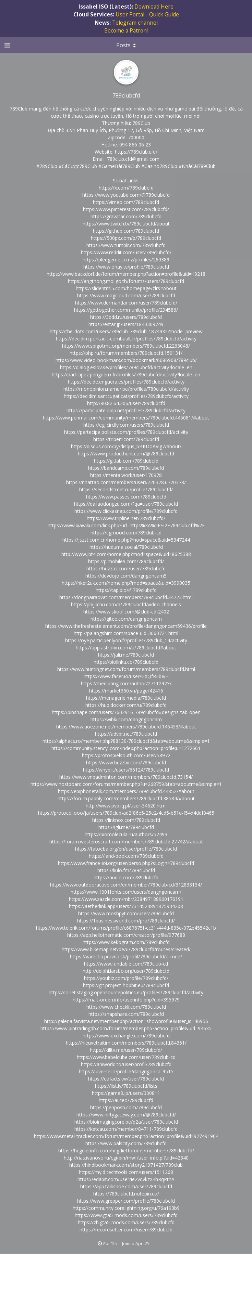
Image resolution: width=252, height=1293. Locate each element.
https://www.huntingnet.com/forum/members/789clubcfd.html (126, 669)
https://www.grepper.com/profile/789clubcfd (126, 1201)
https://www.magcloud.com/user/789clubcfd (126, 295)
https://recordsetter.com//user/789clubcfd (126, 1229)
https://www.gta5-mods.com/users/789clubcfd (126, 1215)
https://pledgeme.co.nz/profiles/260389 (126, 259)
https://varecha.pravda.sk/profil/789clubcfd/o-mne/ (126, 956)
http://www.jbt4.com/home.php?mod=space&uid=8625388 (126, 554)
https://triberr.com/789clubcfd (126, 439)
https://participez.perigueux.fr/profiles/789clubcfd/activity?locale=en (126, 374)
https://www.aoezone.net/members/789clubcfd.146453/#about (126, 726)
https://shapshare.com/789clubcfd (126, 1014)
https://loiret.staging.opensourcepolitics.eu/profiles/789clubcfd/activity (126, 992)
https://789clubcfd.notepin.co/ (126, 1193)
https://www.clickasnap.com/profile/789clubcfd (126, 511)
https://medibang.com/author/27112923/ (126, 683)
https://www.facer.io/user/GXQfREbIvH (126, 676)
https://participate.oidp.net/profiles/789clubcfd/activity (126, 410)
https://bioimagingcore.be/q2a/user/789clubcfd (126, 1122)
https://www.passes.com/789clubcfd (126, 496)
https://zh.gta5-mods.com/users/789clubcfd (126, 1222)
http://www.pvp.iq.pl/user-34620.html (126, 805)
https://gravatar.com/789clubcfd (126, 216)
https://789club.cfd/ (136, 151)
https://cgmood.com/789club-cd (126, 532)
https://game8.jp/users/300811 (126, 1093)
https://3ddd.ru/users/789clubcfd (126, 317)
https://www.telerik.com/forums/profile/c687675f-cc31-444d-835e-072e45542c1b (126, 928)
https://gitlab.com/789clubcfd (126, 460)
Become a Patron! (126, 30)
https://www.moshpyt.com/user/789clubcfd (126, 913)
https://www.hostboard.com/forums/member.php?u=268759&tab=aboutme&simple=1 (126, 784)
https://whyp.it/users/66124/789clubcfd (126, 769)
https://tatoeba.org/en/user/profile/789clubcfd (126, 848)
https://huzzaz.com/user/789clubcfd (126, 568)
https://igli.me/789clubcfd (126, 827)
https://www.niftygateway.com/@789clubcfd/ (126, 1114)
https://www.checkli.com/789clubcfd (126, 1007)
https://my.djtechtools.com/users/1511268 (126, 1172)
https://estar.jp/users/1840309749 (126, 324)
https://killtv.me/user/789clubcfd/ (126, 1050)
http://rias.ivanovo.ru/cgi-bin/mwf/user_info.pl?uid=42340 (126, 1157)
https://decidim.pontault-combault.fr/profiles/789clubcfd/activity (126, 338)
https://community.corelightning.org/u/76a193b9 (126, 1208)
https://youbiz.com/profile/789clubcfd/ (126, 978)
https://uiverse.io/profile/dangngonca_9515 (126, 1071)
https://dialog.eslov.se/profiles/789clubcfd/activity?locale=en (126, 367)
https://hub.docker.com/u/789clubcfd (126, 705)
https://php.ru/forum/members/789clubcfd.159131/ (126, 353)
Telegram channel (135, 22)
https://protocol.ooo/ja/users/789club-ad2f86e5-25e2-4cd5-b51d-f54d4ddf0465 (126, 813)
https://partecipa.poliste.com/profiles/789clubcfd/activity (126, 432)
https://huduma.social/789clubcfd (126, 547)
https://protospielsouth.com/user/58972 (126, 755)
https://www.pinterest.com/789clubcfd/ (126, 209)
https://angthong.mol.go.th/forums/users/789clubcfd (126, 281)
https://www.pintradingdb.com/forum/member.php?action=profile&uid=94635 (126, 1028)
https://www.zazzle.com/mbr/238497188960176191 (126, 899)
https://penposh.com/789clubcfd (126, 1107)
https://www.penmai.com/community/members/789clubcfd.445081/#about (126, 417)
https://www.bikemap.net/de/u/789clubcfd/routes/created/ (126, 949)
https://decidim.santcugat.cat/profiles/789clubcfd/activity (126, 396)
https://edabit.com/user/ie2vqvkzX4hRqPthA (126, 1179)
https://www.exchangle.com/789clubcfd (126, 1035)
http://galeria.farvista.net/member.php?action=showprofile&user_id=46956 (126, 1021)
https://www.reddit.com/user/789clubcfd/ (126, 252)
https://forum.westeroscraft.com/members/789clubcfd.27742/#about (126, 841)
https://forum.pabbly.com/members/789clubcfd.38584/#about (126, 798)
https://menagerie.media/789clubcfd (126, 698)
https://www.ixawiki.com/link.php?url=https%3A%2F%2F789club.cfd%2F (126, 525)
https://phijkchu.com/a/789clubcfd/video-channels (126, 604)
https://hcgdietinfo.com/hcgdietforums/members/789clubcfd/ (126, 1150)
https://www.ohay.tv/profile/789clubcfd (126, 266)
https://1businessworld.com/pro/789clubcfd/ (126, 920)
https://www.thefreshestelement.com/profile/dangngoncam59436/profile (126, 626)
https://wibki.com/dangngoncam (126, 719)
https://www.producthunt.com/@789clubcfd (126, 453)
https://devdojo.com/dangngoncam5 (126, 575)
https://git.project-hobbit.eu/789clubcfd (126, 985)
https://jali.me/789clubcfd (126, 654)
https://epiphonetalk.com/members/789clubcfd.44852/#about (126, 791)
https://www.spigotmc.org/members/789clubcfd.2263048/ (126, 345)
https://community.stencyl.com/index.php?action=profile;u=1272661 (126, 748)
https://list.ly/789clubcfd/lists (126, 1086)
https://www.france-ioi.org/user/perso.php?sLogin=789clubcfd (126, 863)
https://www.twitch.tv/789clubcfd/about (126, 223)
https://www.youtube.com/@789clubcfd (126, 195)
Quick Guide (164, 14)
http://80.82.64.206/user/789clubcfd (126, 403)
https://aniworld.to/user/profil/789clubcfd (126, 1064)
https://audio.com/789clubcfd (126, 877)
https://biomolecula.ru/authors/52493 (126, 834)
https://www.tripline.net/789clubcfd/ (126, 518)
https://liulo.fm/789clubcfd (126, 870)
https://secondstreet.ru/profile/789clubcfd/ (126, 489)
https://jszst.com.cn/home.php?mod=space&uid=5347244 (126, 539)
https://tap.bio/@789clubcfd (126, 590)
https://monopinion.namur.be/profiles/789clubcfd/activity (126, 389)
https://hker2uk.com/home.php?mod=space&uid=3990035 (126, 583)
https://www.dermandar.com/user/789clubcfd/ (126, 302)
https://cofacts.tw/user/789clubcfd (126, 1078)
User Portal (130, 14)
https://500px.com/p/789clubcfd (126, 238)
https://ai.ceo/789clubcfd (126, 1100)
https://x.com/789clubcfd (126, 187)
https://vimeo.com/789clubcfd (126, 202)
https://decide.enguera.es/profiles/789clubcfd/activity (126, 381)
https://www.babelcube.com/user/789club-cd (126, 1057)
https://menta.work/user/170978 (126, 475)
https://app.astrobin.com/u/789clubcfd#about (126, 647)
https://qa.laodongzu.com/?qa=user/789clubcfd (126, 504)
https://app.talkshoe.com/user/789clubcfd (126, 1186)
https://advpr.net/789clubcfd (126, 733)
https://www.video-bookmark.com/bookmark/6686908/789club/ (126, 360)
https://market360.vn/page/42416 (126, 690)
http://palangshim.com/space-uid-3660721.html (126, 633)
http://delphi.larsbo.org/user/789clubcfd (126, 971)
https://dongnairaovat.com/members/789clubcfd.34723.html (126, 597)
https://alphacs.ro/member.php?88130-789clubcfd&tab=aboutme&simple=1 (126, 741)
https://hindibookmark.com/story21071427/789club (126, 1165)
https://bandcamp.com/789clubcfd (126, 468)
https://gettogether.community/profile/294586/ (126, 310)
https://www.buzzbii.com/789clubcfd (126, 762)
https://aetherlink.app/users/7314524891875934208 (126, 906)
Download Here (153, 6)
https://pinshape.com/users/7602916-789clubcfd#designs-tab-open (126, 712)
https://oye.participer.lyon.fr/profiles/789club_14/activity (126, 640)
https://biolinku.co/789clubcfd (126, 662)
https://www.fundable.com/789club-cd (126, 963)
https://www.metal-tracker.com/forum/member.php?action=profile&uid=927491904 (126, 1136)
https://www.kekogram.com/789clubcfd (126, 942)
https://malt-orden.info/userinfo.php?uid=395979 (126, 999)
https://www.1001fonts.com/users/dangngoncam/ (126, 892)
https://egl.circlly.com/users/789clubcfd (126, 425)
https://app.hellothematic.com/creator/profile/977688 (126, 935)
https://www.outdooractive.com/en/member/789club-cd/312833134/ (126, 884)
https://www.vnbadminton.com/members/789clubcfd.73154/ (126, 777)
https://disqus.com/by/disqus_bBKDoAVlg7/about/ (126, 446)
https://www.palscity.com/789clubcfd (126, 1143)
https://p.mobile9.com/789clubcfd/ (126, 561)
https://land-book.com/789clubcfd (126, 856)
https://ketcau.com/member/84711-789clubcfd (126, 1129)
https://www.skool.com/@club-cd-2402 (126, 611)
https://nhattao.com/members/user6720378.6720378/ (126, 482)
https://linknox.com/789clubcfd (126, 820)
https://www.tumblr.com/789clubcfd (126, 245)
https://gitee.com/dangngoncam (126, 619)
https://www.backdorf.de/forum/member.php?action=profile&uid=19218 (126, 274)
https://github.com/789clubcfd (126, 231)
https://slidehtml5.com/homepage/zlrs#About (126, 288)
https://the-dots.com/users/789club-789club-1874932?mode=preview (126, 331)
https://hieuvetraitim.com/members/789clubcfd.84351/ (126, 1042)
